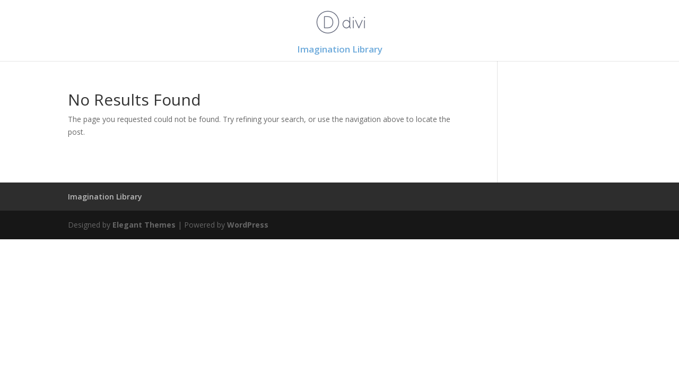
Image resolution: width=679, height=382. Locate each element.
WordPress (247, 225)
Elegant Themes (144, 225)
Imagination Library (339, 50)
